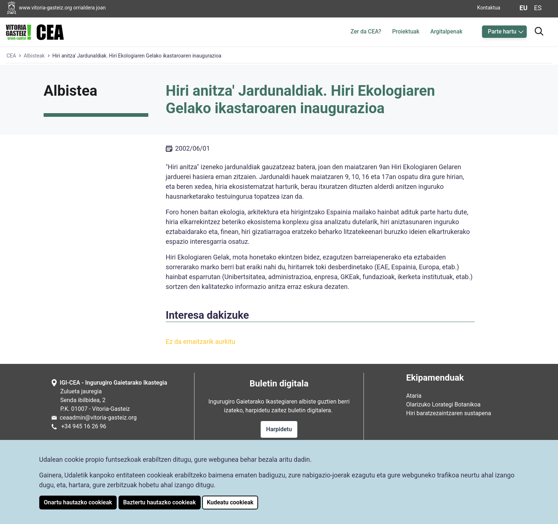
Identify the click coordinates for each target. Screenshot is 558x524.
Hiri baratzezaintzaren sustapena (448, 413)
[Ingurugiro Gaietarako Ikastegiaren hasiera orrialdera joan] (35, 30)
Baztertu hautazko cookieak (159, 502)
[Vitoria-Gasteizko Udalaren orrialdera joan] (62, 7)
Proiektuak (405, 31)
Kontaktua (489, 8)
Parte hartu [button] (502, 31)
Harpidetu (279, 429)
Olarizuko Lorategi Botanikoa (443, 404)
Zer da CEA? (365, 31)
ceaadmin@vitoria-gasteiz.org (98, 417)
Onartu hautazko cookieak (78, 502)
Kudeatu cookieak (230, 502)
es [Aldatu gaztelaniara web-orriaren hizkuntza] (538, 8)
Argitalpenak (446, 31)
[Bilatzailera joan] (539, 30)
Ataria (413, 395)
